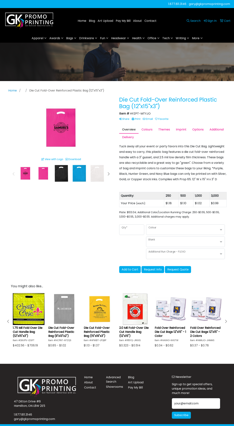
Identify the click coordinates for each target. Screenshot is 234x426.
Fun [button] (102, 38)
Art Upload (105, 21)
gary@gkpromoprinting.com (209, 4)
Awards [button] (54, 38)
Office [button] (152, 38)
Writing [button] (181, 38)
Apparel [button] (37, 38)
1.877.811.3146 (177, 4)
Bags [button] (69, 38)
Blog (92, 21)
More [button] (195, 38)
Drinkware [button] (86, 38)
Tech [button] (166, 38)
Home (82, 21)
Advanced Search (113, 379)
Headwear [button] (118, 38)
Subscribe (181, 415)
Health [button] (136, 38)
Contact (150, 21)
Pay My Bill (123, 21)
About (137, 21)
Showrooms (114, 387)
